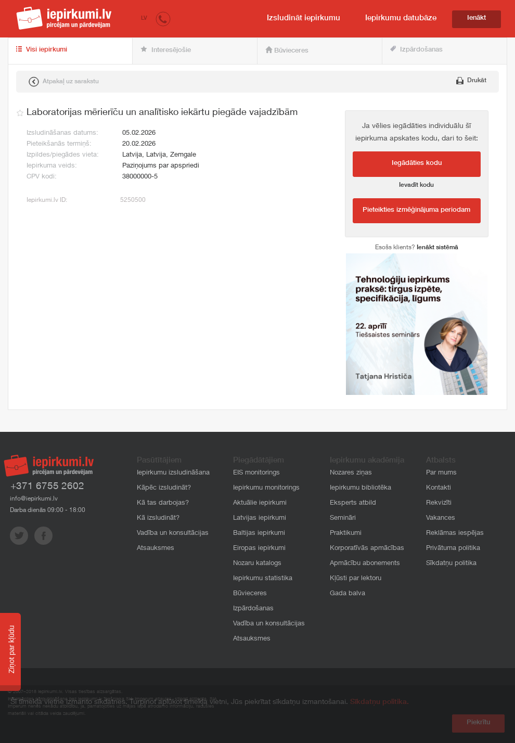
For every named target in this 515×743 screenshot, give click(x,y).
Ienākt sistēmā (437, 248)
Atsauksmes (155, 548)
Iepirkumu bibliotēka (360, 488)
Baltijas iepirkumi (259, 533)
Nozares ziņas (351, 473)
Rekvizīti (439, 503)
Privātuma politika (453, 548)
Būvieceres (286, 50)
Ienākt (476, 18)
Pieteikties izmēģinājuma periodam (416, 210)
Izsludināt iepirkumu (303, 18)
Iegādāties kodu (417, 163)
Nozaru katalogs (257, 563)
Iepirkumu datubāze (400, 18)
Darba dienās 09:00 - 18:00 (47, 510)
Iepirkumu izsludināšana (173, 473)
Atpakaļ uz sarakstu (64, 81)
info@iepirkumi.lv (34, 499)
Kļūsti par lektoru (355, 578)
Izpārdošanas (416, 50)
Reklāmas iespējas (455, 533)
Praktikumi (346, 533)
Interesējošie (165, 50)
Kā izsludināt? (158, 518)
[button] (163, 18)
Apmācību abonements (365, 563)
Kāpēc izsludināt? (164, 488)
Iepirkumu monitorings (266, 488)
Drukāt (471, 80)
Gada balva (347, 594)
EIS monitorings (256, 473)
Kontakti (438, 488)
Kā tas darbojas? (163, 503)
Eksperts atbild (353, 503)
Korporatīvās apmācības (367, 548)
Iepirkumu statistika (262, 578)
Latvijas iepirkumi (259, 518)
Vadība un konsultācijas (173, 533)
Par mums (441, 473)
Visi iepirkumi (41, 50)
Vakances (440, 518)
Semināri (343, 518)
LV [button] (144, 18)
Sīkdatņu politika (451, 563)
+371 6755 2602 (47, 487)
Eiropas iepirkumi (259, 548)
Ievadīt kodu (416, 185)
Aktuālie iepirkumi (260, 503)
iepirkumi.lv (64, 18)
